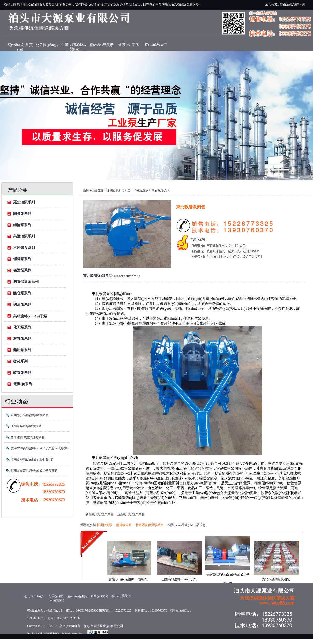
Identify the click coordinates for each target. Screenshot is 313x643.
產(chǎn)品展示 (102, 45)
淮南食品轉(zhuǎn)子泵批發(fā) (32, 459)
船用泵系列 (22, 350)
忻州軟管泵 (104, 525)
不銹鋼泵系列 (24, 248)
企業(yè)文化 (128, 44)
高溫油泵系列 (24, 236)
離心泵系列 (22, 293)
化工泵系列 (22, 327)
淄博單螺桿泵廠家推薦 (26, 426)
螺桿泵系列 (22, 259)
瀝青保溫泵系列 (26, 282)
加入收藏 (271, 4)
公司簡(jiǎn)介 (47, 45)
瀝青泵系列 (22, 338)
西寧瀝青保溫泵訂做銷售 (28, 437)
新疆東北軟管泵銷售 (100, 514)
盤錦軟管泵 (124, 525)
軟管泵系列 (22, 373)
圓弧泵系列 (22, 214)
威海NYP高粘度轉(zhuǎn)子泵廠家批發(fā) (40, 448)
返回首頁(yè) (115, 190)
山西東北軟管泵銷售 (131, 514)
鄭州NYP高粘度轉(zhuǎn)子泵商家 (34, 470)
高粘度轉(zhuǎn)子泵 (30, 316)
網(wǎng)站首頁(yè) (20, 46)
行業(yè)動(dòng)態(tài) (74, 46)
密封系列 (20, 361)
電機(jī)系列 (22, 384)
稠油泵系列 (22, 304)
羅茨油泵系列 (24, 202)
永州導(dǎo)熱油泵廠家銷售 (30, 415)
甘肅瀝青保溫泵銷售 (149, 525)
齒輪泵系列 (22, 225)
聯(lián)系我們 (289, 4)
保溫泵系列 (22, 270)
